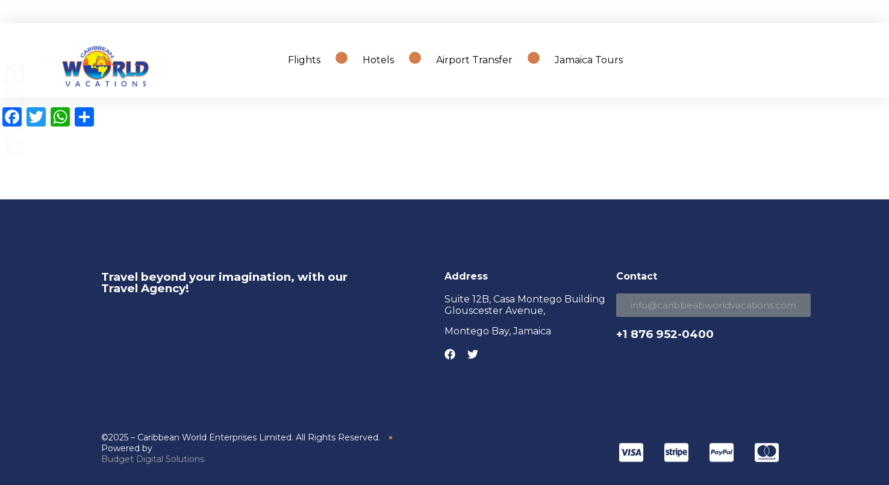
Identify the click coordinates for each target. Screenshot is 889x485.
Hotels (378, 60)
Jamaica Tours (589, 60)
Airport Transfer (474, 60)
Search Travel (812, 60)
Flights (304, 60)
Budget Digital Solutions (152, 459)
